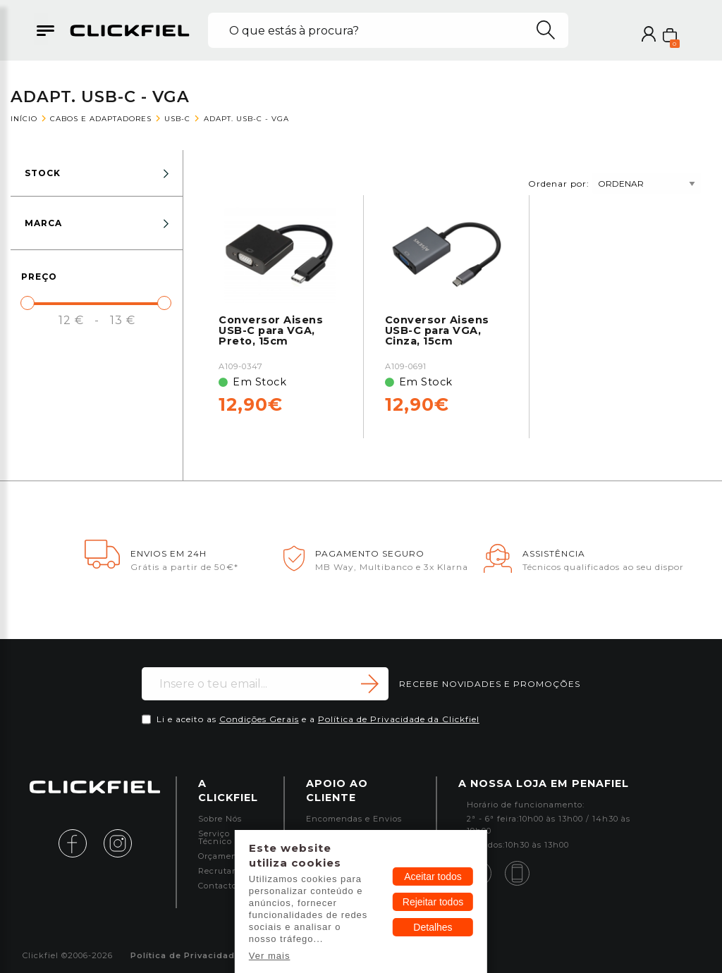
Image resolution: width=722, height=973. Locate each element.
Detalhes (432, 927)
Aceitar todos (433, 876)
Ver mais (269, 955)
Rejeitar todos (433, 901)
